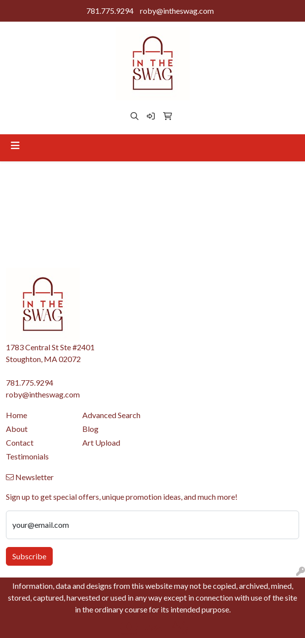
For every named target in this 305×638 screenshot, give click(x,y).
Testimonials (27, 456)
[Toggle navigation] (15, 145)
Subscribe (29, 556)
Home (16, 415)
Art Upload (101, 442)
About (17, 428)
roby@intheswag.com (177, 10)
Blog (90, 428)
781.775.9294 (110, 10)
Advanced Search (111, 415)
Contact (20, 442)
